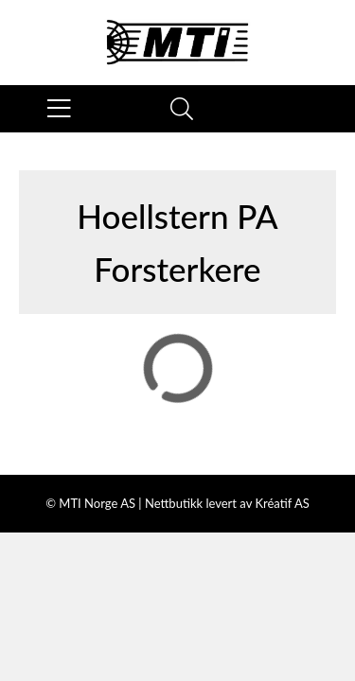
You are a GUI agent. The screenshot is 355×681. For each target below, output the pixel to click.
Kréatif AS (282, 503)
